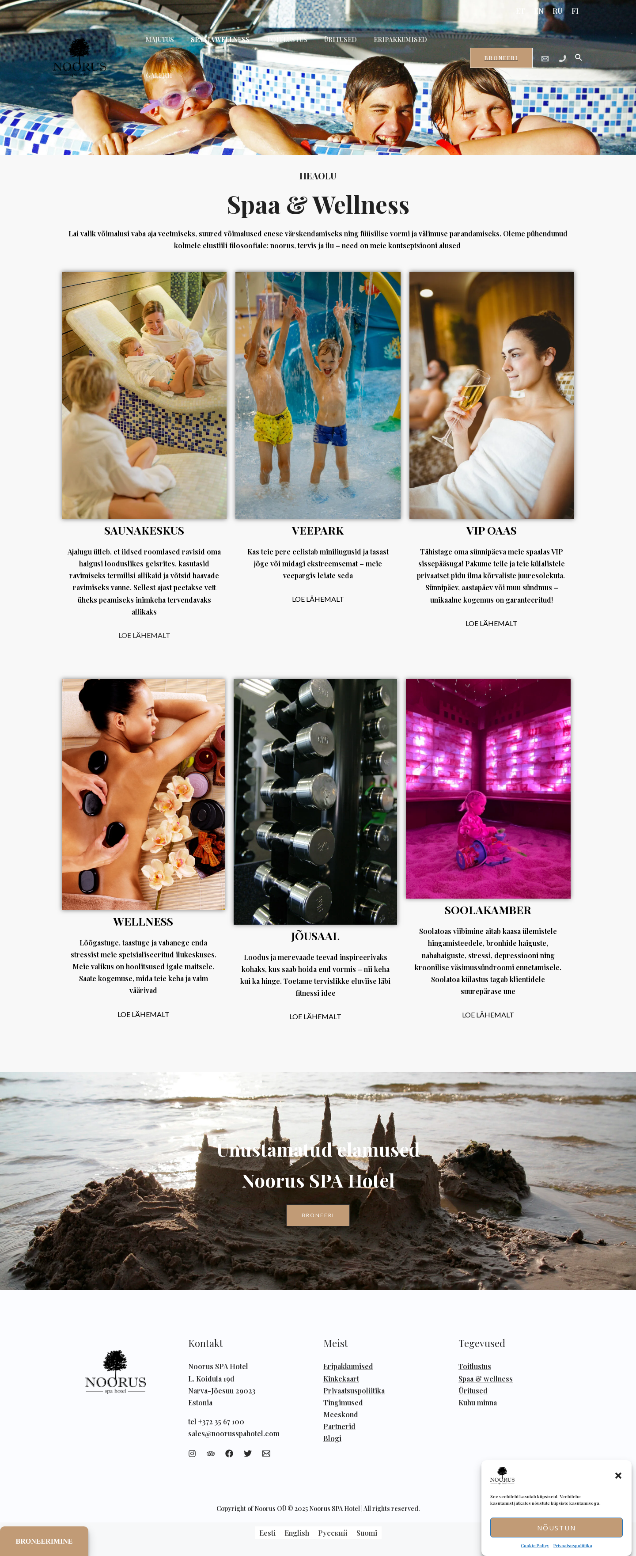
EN (539, 10)
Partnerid (339, 1426)
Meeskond (340, 1414)
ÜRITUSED (325, 48)
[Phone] (562, 49)
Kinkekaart (341, 1378)
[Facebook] (229, 1453)
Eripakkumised (348, 1366)
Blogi (332, 1438)
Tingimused (343, 1402)
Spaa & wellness (485, 1378)
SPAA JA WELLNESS (213, 48)
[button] (618, 1475)
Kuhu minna (477, 1402)
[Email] (545, 49)
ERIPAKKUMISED (380, 48)
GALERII (433, 48)
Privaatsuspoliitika (572, 1545)
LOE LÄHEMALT (144, 635)
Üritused (473, 1390)
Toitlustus (474, 1366)
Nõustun (556, 1527)
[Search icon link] (579, 48)
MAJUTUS (158, 48)
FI (575, 10)
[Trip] (211, 1453)
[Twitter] (248, 1453)
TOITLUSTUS (275, 48)
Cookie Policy (535, 1545)
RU (558, 10)
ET (520, 10)
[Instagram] (192, 1453)
